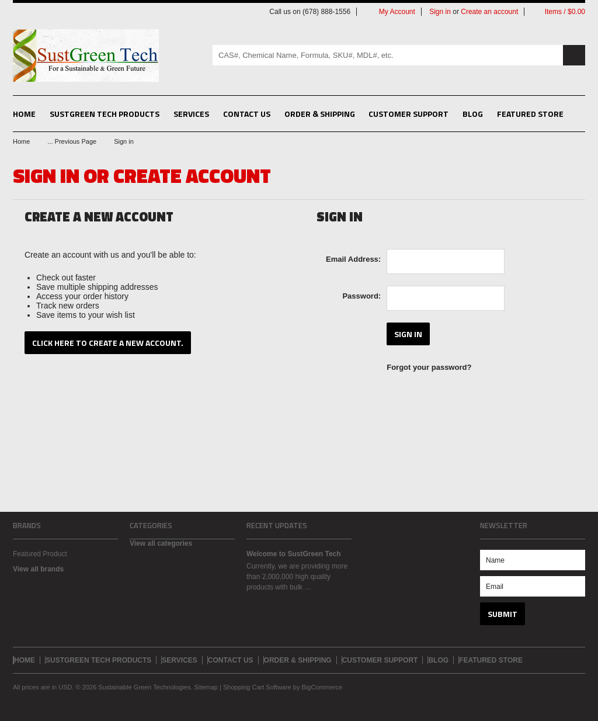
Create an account (489, 12)
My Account (397, 12)
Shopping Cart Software (257, 687)
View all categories (161, 543)
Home (21, 141)
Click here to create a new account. (107, 343)
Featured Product (40, 554)
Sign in (440, 12)
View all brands (38, 569)
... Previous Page (71, 141)
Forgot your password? (429, 367)
